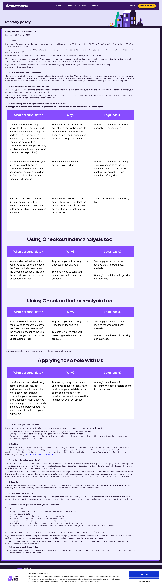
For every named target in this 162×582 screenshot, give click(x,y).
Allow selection (144, 569)
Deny (144, 576)
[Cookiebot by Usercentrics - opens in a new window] (13, 577)
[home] (17, 5)
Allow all (144, 562)
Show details (111, 576)
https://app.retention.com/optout (39, 454)
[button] (60, 5)
